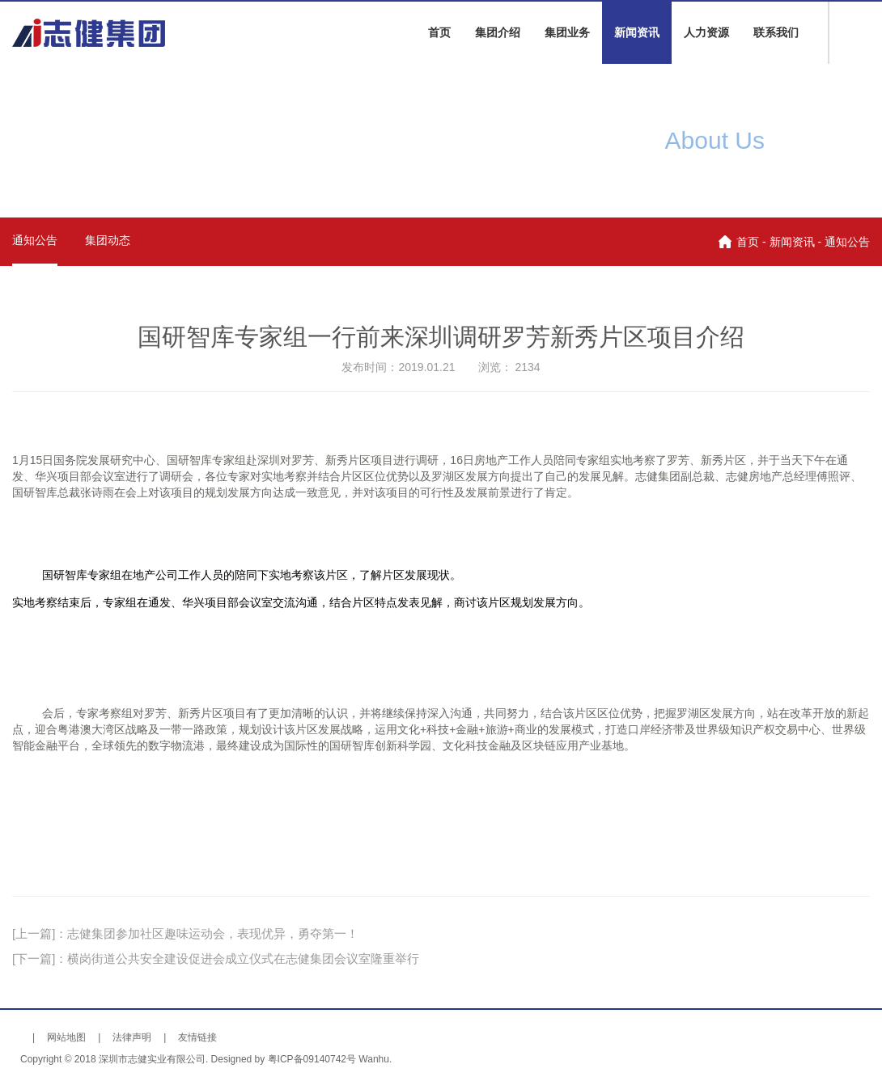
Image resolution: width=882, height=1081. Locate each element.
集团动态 (107, 240)
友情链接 (197, 1037)
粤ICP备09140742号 (312, 1059)
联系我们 (776, 32)
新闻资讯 (636, 32)
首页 (439, 32)
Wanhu (373, 1059)
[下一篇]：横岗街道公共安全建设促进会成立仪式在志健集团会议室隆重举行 (215, 958)
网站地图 (66, 1037)
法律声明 (131, 1037)
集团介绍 (497, 32)
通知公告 (34, 240)
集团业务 (567, 32)
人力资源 (706, 32)
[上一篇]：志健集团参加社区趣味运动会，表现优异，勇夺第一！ (185, 933)
